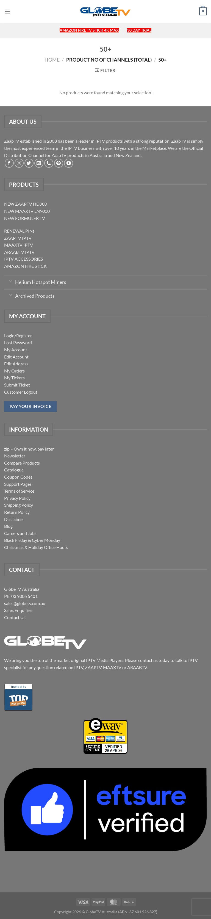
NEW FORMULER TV (24, 218)
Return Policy (17, 512)
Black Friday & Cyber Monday (32, 540)
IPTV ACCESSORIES (23, 258)
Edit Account (16, 356)
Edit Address (16, 363)
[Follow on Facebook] (9, 163)
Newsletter (14, 455)
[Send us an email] (38, 163)
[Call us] (48, 163)
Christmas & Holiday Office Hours (36, 547)
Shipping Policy (18, 504)
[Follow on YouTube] (68, 163)
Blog (8, 526)
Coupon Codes (18, 476)
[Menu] (7, 11)
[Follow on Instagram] (19, 163)
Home (52, 60)
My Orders (14, 370)
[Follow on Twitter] (29, 163)
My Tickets (14, 377)
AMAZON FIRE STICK (25, 266)
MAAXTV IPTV (18, 244)
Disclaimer (14, 519)
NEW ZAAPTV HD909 (25, 203)
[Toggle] (10, 280)
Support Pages (18, 484)
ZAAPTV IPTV (18, 238)
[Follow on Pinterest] (58, 163)
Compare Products (22, 462)
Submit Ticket (17, 384)
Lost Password (18, 342)
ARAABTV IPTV (19, 252)
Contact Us (15, 617)
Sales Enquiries (18, 610)
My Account (15, 349)
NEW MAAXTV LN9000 (27, 211)
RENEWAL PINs (19, 230)
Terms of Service (19, 490)
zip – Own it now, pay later (29, 448)
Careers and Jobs (20, 533)
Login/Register (18, 335)
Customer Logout (20, 391)
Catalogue (14, 469)
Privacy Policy (17, 498)
